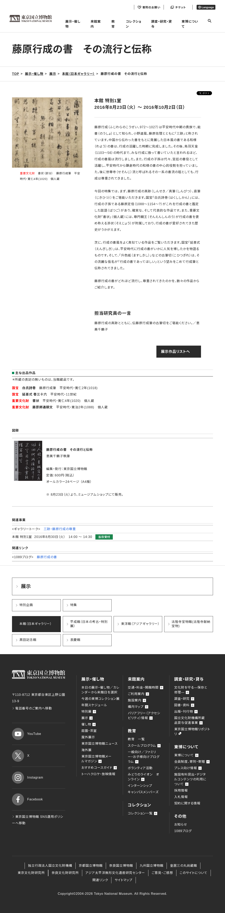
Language (206, 7)
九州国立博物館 (151, 865)
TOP (15, 74)
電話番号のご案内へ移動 (32, 708)
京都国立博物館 (91, 865)
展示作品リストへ (175, 352)
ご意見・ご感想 (162, 873)
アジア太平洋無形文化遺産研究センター (115, 873)
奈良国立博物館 (121, 865)
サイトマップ (123, 880)
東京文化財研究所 (31, 873)
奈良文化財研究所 (65, 873)
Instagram (27, 778)
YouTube (26, 734)
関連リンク (100, 880)
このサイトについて (193, 873)
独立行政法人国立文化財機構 (50, 865)
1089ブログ (183, 831)
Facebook (27, 799)
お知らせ (180, 824)
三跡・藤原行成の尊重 (60, 529)
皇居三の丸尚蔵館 (183, 865)
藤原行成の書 (47, 557)
